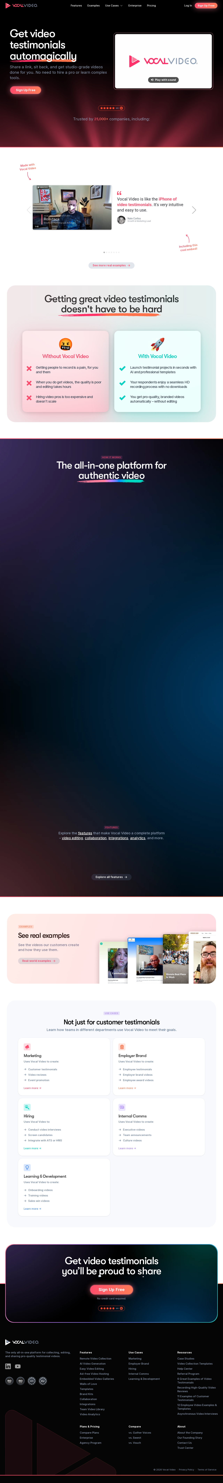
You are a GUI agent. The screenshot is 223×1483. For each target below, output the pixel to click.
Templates (86, 1389)
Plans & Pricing (89, 1426)
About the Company (190, 1432)
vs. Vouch (135, 1442)
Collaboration (88, 1399)
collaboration (96, 838)
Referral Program (188, 1373)
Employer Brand (139, 1363)
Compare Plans (89, 1432)
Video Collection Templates (195, 1363)
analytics (137, 838)
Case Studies (185, 1358)
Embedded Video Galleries (97, 1378)
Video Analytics (90, 1414)
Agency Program (90, 1442)
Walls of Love (88, 1384)
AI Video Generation (93, 1363)
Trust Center (185, 1447)
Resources (184, 1352)
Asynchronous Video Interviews (197, 1413)
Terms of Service (207, 1469)
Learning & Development (144, 1378)
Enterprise (86, 1437)
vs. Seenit (135, 1437)
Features (86, 1352)
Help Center (185, 1368)
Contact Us (184, 1442)
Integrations (87, 1404)
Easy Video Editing (92, 1368)
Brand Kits (86, 1394)
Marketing (135, 1358)
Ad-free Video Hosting (94, 1373)
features (85, 833)
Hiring (132, 1368)
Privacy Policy (186, 1469)
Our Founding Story (189, 1437)
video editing (72, 838)
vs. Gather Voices (140, 1432)
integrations (118, 838)
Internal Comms (139, 1373)
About (181, 1426)
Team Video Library (92, 1409)
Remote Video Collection (95, 1358)
